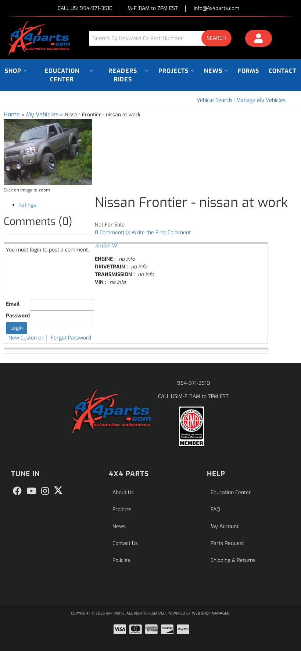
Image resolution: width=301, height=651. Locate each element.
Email (12, 303)
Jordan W (106, 245)
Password (18, 315)
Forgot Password (71, 337)
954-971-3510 (193, 383)
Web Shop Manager (210, 613)
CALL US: (85, 9)
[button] (163, 38)
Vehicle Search (214, 100)
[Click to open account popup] (258, 39)
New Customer (26, 337)
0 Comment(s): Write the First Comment (143, 232)
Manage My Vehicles (261, 100)
